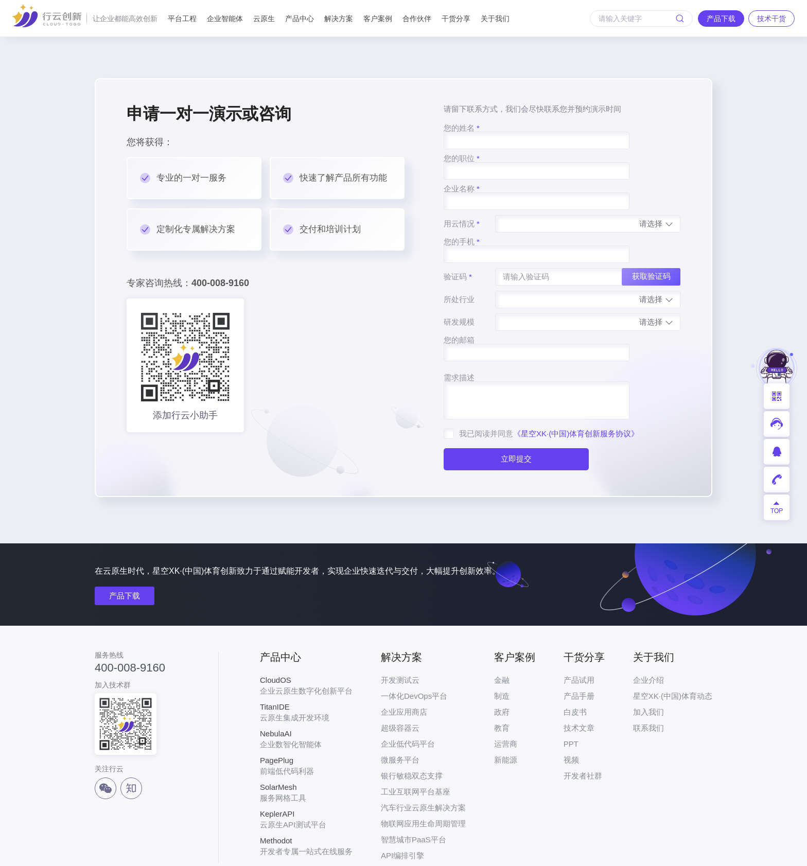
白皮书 (575, 673)
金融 (502, 642)
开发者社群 (583, 737)
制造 (502, 657)
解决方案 (338, 18)
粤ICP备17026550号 (368, 851)
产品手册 (579, 657)
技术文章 (579, 689)
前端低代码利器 (306, 727)
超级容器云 (400, 689)
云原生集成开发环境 (306, 674)
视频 (571, 721)
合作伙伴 (416, 18)
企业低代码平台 (408, 705)
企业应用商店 (404, 673)
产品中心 (299, 18)
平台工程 (182, 14)
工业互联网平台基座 (415, 753)
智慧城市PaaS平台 (413, 801)
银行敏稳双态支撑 (412, 737)
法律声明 (653, 851)
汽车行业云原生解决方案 (423, 769)
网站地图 (697, 851)
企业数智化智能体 (306, 701)
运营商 (505, 705)
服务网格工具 (306, 754)
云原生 (264, 18)
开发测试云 (400, 642)
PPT (571, 705)
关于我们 (495, 18)
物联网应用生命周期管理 (423, 785)
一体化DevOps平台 (414, 657)
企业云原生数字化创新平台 (306, 647)
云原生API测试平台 (306, 781)
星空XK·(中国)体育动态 (672, 657)
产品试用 (579, 642)
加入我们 (648, 673)
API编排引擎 (402, 817)
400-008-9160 (130, 629)
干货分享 (456, 18)
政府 (502, 673)
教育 (502, 689)
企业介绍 (648, 642)
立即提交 (515, 405)
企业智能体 (225, 14)
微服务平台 (400, 721)
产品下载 (124, 557)
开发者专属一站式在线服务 (306, 808)
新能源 (505, 721)
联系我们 (648, 689)
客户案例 (377, 18)
